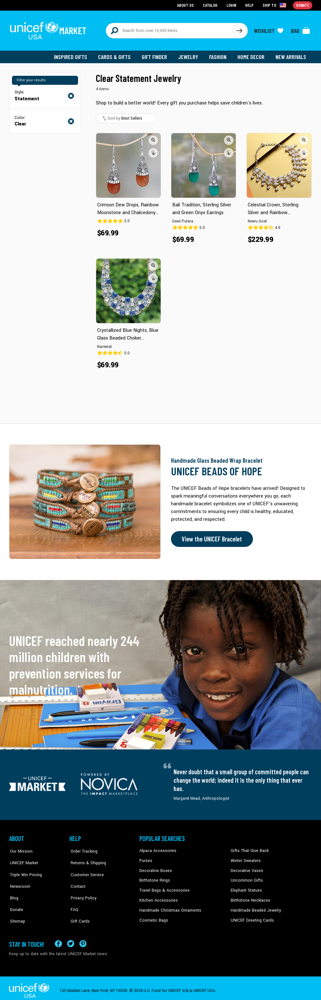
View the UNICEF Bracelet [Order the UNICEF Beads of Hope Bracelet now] (211, 537)
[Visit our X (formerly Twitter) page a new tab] (71, 939)
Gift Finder (156, 54)
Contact (76, 878)
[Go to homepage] (49, 29)
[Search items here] (169, 29)
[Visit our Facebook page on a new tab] (58, 939)
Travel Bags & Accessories (163, 888)
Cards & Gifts (117, 54)
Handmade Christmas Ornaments (169, 907)
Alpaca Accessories (157, 849)
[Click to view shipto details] (275, 5)
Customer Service (85, 868)
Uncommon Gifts (246, 878)
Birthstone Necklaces (249, 898)
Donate (15, 898)
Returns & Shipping (86, 858)
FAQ (73, 898)
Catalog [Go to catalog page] (211, 5)
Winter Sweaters (245, 858)
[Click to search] (239, 29)
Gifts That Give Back (248, 849)
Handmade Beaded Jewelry (254, 907)
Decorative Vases (246, 868)
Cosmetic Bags (153, 917)
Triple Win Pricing (24, 868)
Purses (145, 858)
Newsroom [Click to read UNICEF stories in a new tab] (19, 878)
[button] (153, 138)
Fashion (219, 54)
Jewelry (190, 54)
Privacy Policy (81, 888)
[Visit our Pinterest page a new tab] (83, 939)
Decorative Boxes (154, 868)
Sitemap (16, 907)
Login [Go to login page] (232, 5)
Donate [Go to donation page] (302, 5)
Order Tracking (82, 849)
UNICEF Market (22, 858)
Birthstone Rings (154, 878)
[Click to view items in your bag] (300, 30)
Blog (13, 888)
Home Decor (251, 54)
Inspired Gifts (73, 54)
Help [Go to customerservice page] (250, 5)
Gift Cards (78, 907)
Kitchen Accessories (157, 898)
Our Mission (20, 849)
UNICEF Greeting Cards (251, 917)
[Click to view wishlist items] (268, 29)
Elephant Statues (246, 888)
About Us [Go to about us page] (186, 5)
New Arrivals (291, 54)
